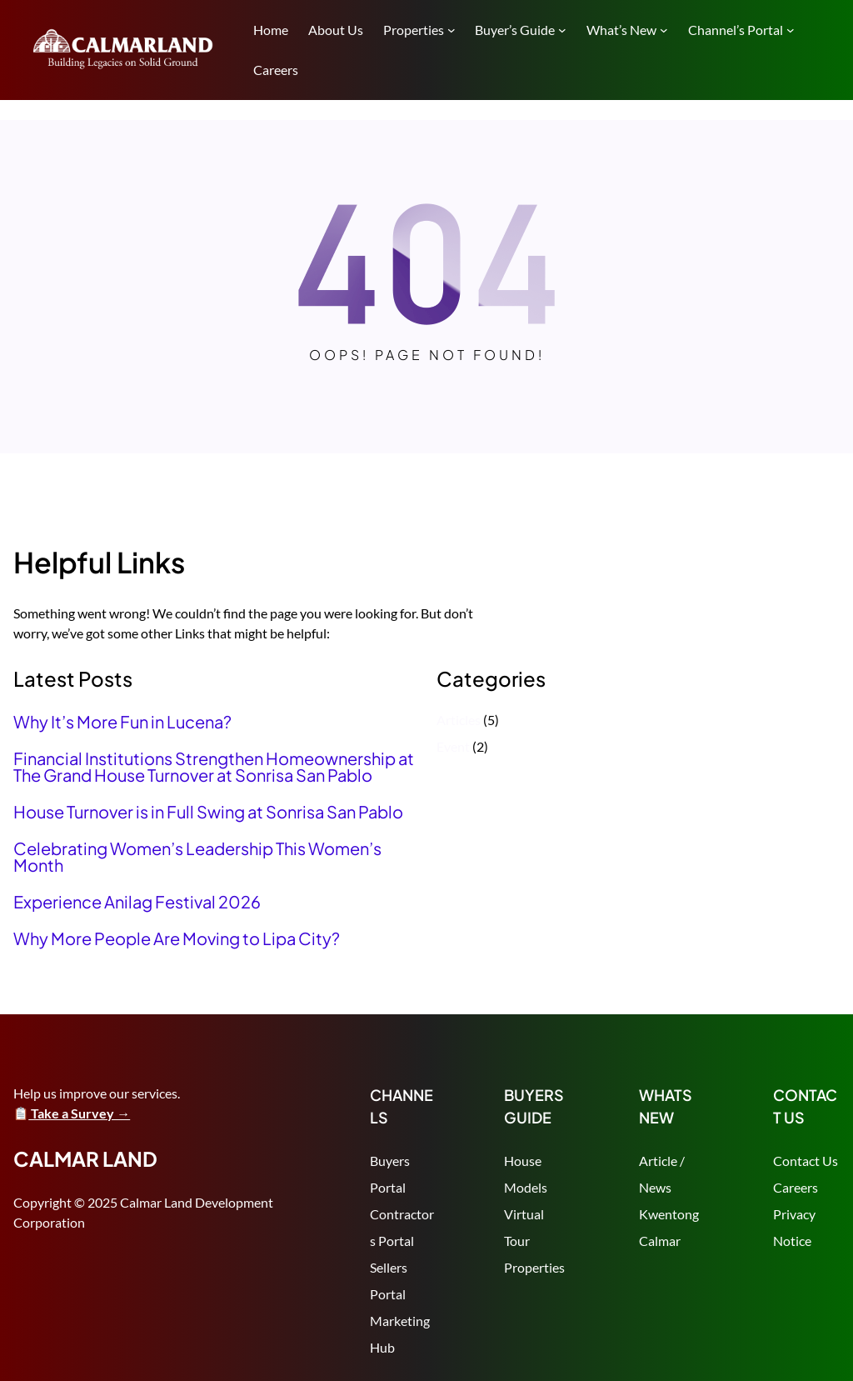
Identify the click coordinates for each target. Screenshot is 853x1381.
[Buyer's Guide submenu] (562, 30)
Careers (795, 1187)
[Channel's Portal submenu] (790, 30)
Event (453, 746)
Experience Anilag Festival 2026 (137, 901)
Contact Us (805, 1160)
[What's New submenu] (664, 30)
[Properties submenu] (451, 30)
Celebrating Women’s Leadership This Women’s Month (197, 856)
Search (832, 47)
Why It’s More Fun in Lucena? (122, 721)
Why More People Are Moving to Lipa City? (176, 938)
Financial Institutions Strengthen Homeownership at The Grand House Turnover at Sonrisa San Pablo (213, 766)
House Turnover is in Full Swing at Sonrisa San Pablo (208, 811)
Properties (534, 1267)
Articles (458, 720)
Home (270, 30)
